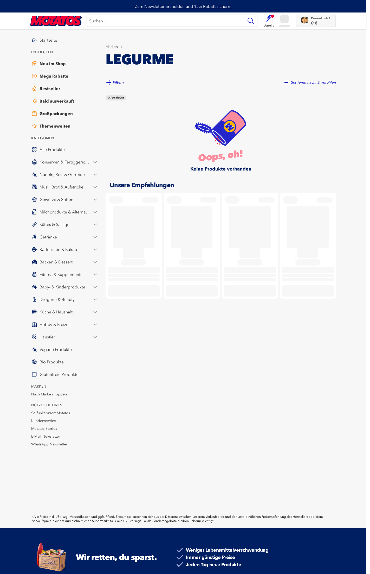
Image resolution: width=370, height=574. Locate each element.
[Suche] (165, 21)
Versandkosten (80, 517)
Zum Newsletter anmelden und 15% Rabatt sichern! (183, 6)
